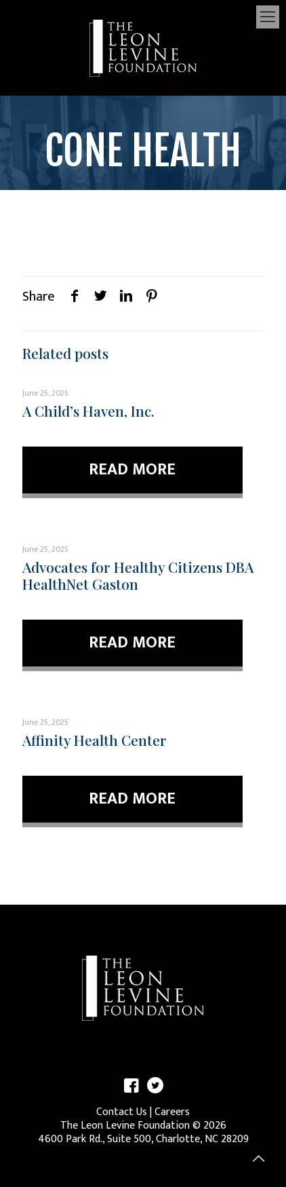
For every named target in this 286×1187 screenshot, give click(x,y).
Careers (172, 1112)
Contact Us (121, 1112)
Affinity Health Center (94, 739)
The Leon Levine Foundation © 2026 (143, 1125)
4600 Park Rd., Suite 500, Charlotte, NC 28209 (143, 1139)
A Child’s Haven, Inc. (88, 410)
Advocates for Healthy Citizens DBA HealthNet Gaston (137, 575)
